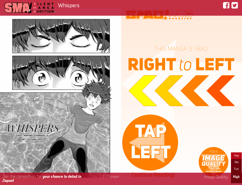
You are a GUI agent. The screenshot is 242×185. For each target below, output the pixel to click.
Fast (236, 169)
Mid (236, 162)
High (236, 155)
